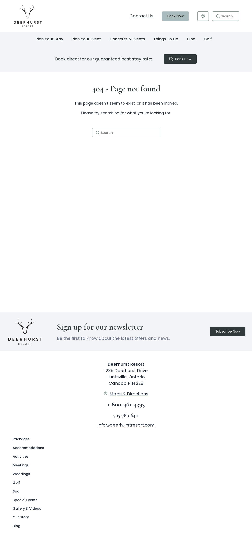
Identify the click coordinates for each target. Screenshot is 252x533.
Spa (16, 491)
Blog (16, 525)
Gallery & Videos (27, 508)
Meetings (21, 465)
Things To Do (165, 39)
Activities (21, 456)
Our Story (21, 517)
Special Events (25, 500)
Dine (191, 39)
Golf (208, 39)
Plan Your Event (86, 39)
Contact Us (141, 16)
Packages (21, 439)
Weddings (21, 473)
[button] (218, 16)
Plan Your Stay (49, 39)
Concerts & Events (127, 39)
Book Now (175, 16)
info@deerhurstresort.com (126, 425)
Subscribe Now (227, 331)
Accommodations (28, 447)
